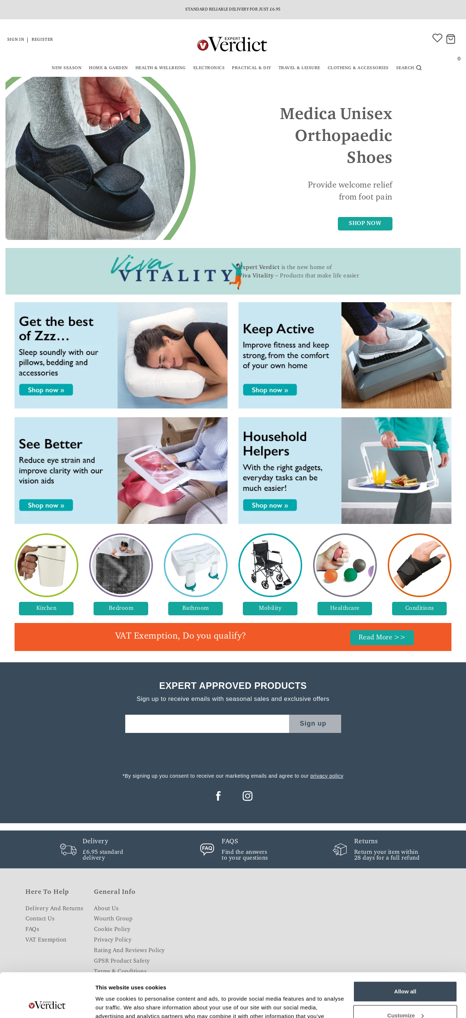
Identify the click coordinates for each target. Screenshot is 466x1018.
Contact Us (39, 919)
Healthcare (345, 608)
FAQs (32, 929)
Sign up (313, 723)
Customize (405, 974)
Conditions (419, 608)
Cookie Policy (112, 929)
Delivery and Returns (54, 909)
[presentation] (233, 751)
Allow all (405, 950)
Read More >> (382, 637)
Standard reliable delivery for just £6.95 (233, 10)
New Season (67, 68)
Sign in (15, 40)
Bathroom (195, 608)
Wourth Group (113, 919)
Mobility (270, 608)
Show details (112, 1004)
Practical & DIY (251, 68)
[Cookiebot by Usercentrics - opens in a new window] (47, 1003)
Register (42, 40)
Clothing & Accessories (358, 68)
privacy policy (326, 776)
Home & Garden (108, 68)
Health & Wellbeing (160, 68)
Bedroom (121, 608)
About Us (106, 909)
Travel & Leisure (299, 68)
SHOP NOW (365, 223)
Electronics (209, 68)
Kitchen (46, 608)
